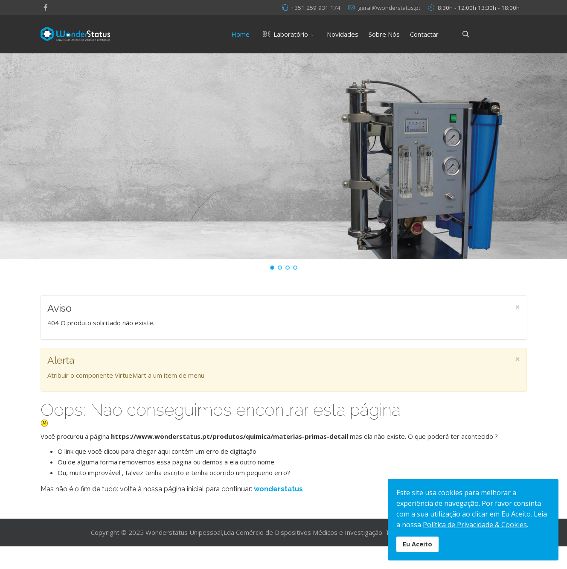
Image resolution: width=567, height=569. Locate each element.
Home (240, 34)
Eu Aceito (417, 544)
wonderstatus (278, 489)
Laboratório (284, 34)
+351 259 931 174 (315, 8)
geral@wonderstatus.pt (389, 8)
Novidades (342, 34)
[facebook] (45, 7)
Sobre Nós (384, 34)
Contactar (424, 34)
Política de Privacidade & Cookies (475, 524)
